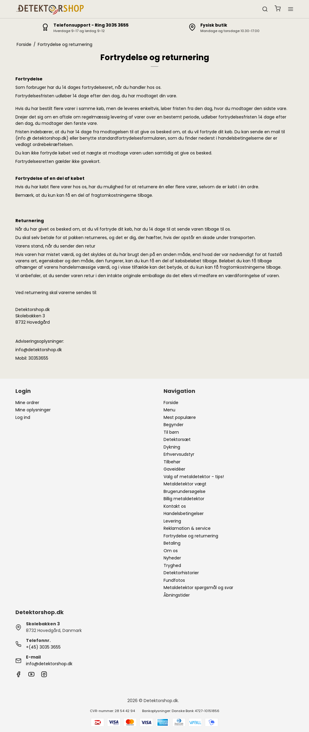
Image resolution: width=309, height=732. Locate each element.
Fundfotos (174, 580)
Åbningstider (177, 595)
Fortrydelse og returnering (191, 536)
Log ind (22, 417)
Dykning (172, 447)
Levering (172, 521)
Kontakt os (175, 506)
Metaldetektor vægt (185, 484)
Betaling (172, 543)
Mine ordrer (27, 403)
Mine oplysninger (33, 410)
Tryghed (172, 565)
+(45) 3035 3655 (43, 647)
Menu (169, 410)
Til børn (171, 432)
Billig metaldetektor (184, 499)
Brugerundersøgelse (184, 491)
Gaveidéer (174, 469)
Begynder (173, 425)
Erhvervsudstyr (179, 454)
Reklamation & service (187, 528)
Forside (171, 403)
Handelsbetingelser (184, 513)
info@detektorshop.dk (49, 664)
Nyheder (172, 558)
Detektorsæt (177, 439)
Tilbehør (172, 462)
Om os (171, 551)
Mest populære (180, 417)
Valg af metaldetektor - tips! (194, 477)
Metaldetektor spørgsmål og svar (198, 588)
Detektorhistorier (181, 573)
